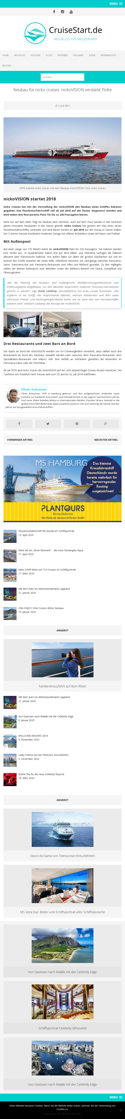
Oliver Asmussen (34, 389)
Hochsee (36, 55)
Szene (92, 55)
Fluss (49, 55)
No (59, 1113)
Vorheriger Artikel (20, 439)
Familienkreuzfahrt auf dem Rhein (62, 686)
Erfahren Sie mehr (71, 1113)
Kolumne (78, 55)
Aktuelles (19, 55)
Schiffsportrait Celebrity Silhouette (62, 1028)
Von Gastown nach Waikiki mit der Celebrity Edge (62, 972)
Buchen (7, 65)
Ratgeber (62, 55)
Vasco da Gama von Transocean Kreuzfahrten (62, 856)
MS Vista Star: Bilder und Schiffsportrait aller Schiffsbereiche (62, 912)
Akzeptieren (50, 1113)
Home (6, 55)
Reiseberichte (108, 55)
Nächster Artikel (106, 439)
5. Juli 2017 (64, 105)
